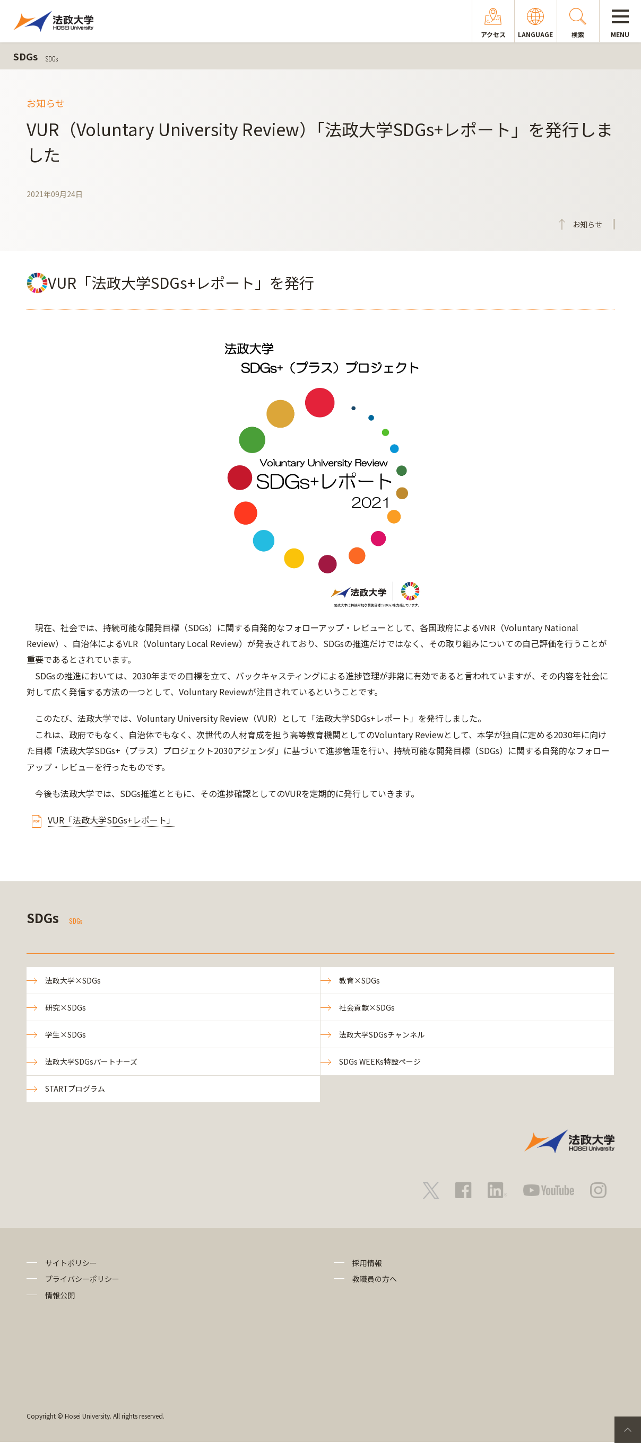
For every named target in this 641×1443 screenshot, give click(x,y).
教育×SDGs (359, 980)
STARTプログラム (76, 1089)
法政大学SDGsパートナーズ (91, 1062)
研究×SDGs (65, 1008)
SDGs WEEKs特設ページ (380, 1062)
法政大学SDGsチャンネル (382, 1035)
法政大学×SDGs (73, 980)
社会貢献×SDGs (367, 1008)
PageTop (627, 1430)
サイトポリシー (71, 1263)
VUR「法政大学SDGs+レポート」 (111, 819)
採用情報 (367, 1263)
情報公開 (60, 1295)
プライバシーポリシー (82, 1279)
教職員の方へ (374, 1279)
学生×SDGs (65, 1035)
